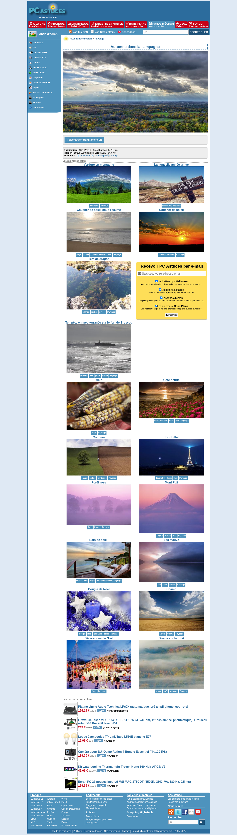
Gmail (50, 815)
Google (65, 812)
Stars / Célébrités (42, 92)
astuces (149, 799)
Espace (37, 102)
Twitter (50, 822)
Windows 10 (37, 802)
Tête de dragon (98, 259)
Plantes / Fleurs (41, 82)
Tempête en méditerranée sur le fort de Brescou (98, 322)
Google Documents (70, 809)
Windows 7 (36, 809)
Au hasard (39, 107)
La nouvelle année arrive (171, 164)
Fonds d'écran (48, 34)
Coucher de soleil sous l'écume (99, 209)
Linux (33, 819)
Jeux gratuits (92, 822)
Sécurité (65, 819)
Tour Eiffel (171, 437)
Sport (36, 87)
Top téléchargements (96, 802)
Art (34, 47)
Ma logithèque (93, 808)
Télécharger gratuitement (84, 140)
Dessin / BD (40, 52)
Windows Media (69, 825)
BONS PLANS (136, 24)
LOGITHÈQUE (78, 24)
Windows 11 (37, 799)
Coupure (99, 437)
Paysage (38, 77)
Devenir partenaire (93, 831)
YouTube (65, 815)
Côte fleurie (171, 380)
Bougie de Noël (99, 589)
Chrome (51, 809)
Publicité (77, 831)
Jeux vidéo (39, 72)
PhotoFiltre (36, 825)
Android (51, 799)
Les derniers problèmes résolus (183, 799)
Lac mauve (171, 539)
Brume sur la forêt (171, 638)
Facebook (52, 825)
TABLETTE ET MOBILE (107, 24)
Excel (64, 802)
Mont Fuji (171, 482)
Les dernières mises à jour (99, 799)
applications (138, 799)
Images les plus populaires (99, 819)
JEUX (181, 24)
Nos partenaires (112, 831)
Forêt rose (99, 482)
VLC (33, 822)
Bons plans (132, 816)
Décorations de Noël (98, 638)
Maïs (99, 380)
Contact (125, 831)
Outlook (51, 819)
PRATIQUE (56, 24)
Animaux (38, 42)
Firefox (50, 812)
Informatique (40, 67)
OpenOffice (66, 805)
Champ (171, 589)
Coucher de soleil (171, 209)
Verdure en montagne (99, 164)
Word (64, 799)
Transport (38, 97)
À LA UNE (37, 24)
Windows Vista (38, 812)
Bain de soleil (98, 539)
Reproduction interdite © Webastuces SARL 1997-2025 (159, 831)
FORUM (198, 24)
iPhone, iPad (53, 802)
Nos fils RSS (80, 32)
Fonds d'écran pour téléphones (142, 808)
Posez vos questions (178, 802)
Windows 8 (36, 805)
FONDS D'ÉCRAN (161, 24)
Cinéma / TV (39, 57)
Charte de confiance (61, 831)
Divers (36, 62)
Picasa (64, 822)
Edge (49, 805)
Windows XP (37, 815)
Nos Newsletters (104, 32)
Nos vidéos (129, 32)
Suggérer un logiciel (96, 805)
